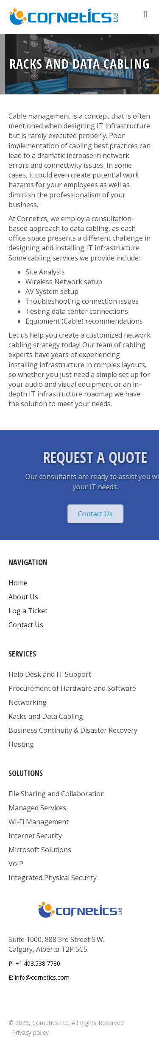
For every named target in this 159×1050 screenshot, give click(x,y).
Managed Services (37, 807)
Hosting (21, 744)
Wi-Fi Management (38, 821)
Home (18, 582)
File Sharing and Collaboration (56, 793)
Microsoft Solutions (39, 849)
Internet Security (35, 835)
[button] (118, 513)
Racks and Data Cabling (45, 716)
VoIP (15, 863)
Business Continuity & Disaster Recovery (72, 730)
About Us (23, 596)
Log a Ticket (27, 610)
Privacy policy (30, 1032)
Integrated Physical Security (52, 877)
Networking (27, 702)
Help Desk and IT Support (49, 674)
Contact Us (25, 624)
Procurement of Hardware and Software (72, 688)
